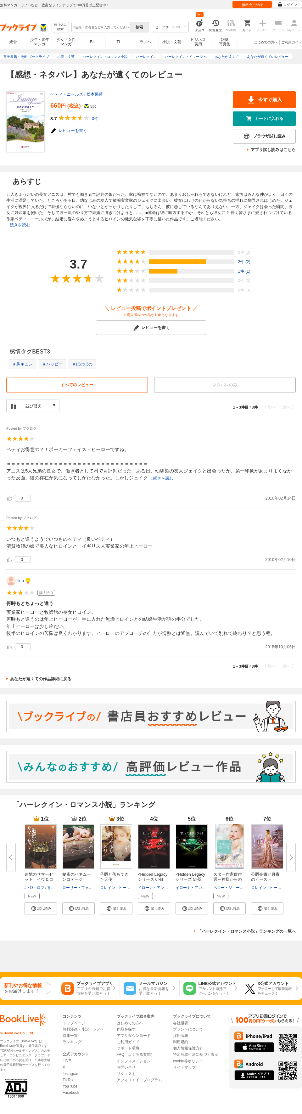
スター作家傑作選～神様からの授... (227, 879)
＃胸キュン (22, 364)
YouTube (70, 1086)
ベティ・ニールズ (66, 94)
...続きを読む (18, 225)
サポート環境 (128, 1048)
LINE (67, 1061)
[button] (41, 908)
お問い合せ (126, 1067)
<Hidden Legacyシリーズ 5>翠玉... (190, 879)
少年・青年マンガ (39, 41)
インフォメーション (134, 1061)
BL (92, 41)
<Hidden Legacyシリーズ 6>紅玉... (152, 879)
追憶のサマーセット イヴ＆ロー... (39, 879)
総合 (13, 42)
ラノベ (145, 42)
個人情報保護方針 (188, 1048)
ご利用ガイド (291, 42)
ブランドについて (188, 1029)
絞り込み (60, 27)
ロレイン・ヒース (115, 887)
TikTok (68, 1080)
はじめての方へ (266, 42)
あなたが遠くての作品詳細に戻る (40, 678)
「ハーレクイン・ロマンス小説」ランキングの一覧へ (247, 931)
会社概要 (180, 1023)
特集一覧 (70, 1035)
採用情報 (180, 1035)
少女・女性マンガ (66, 41)
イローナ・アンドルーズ (158, 887)
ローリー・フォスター (81, 887)
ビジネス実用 (198, 41)
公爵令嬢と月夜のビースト (265, 877)
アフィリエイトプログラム (139, 1080)
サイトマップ (184, 1067)
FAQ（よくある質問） (135, 1054)
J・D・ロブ (34, 887)
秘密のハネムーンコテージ (76, 877)
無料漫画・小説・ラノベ (83, 1029)
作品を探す (126, 1029)
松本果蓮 (95, 94)
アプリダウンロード (134, 1035)
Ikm (20, 580)
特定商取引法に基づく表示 (195, 1054)
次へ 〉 (289, 407)
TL (118, 42)
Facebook (71, 1092)
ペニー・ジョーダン (230, 887)
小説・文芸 (171, 42)
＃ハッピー (52, 364)
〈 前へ (269, 407)
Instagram (71, 1074)
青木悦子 (54, 887)
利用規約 (180, 1042)
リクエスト (126, 1074)
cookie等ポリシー (188, 1061)
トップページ (74, 1023)
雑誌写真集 (224, 41)
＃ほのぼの (82, 364)
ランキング (72, 1042)
